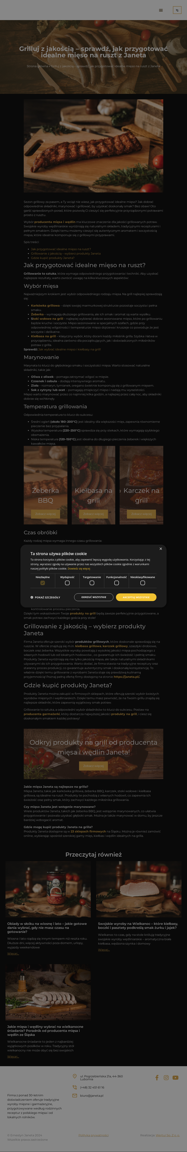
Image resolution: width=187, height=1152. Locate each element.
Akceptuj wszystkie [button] (135, 597)
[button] (45, 597)
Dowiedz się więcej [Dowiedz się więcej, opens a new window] (79, 568)
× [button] (160, 548)
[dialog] (93, 576)
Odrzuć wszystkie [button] (92, 597)
